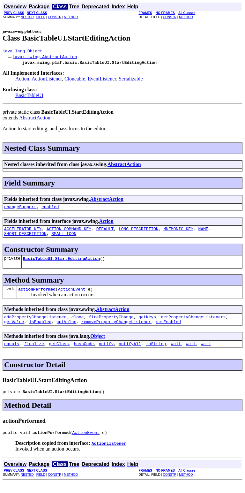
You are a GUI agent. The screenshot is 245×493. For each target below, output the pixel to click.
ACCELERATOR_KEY (22, 231)
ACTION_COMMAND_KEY (69, 231)
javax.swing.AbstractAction (44, 57)
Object (97, 343)
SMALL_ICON (63, 237)
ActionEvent (71, 295)
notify (106, 352)
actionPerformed (37, 295)
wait (176, 352)
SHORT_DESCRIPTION (25, 237)
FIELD (40, 17)
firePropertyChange (111, 323)
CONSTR (54, 17)
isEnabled (40, 329)
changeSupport (20, 208)
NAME (203, 231)
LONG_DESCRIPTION (139, 231)
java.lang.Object (22, 52)
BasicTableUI (29, 96)
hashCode (83, 352)
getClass (59, 352)
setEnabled (168, 329)
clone (77, 323)
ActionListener (47, 79)
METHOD (71, 17)
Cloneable (74, 79)
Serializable (131, 79)
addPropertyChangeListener (35, 323)
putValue (66, 329)
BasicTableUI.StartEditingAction (61, 263)
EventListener (102, 79)
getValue (14, 329)
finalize (34, 352)
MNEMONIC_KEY (178, 231)
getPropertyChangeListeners (193, 323)
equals (11, 352)
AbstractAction (34, 118)
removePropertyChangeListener (116, 329)
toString (156, 352)
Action (22, 79)
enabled (50, 208)
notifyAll (130, 352)
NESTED (27, 17)
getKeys (147, 323)
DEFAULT (105, 231)
